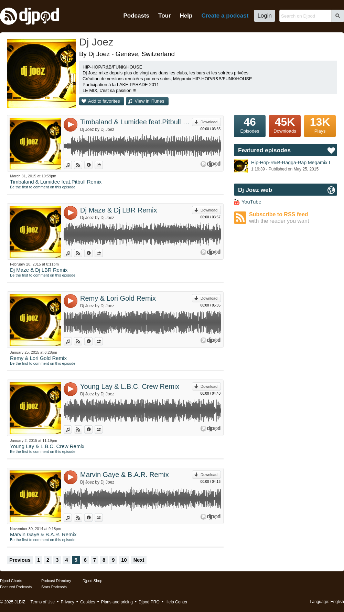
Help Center (176, 602)
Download (209, 122)
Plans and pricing (117, 602)
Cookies (87, 602)
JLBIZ (19, 602)
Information (92, 165)
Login (264, 15)
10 (124, 560)
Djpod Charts (11, 581)
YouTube (251, 202)
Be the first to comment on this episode (42, 187)
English (337, 601)
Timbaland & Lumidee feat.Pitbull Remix (136, 122)
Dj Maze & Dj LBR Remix (118, 210)
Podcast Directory (56, 581)
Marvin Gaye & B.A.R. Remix (124, 474)
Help (186, 15)
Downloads (285, 124)
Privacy (67, 602)
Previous (20, 560)
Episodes (250, 124)
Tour (164, 15)
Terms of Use (43, 602)
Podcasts (136, 15)
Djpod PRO (149, 602)
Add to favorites (104, 101)
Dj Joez (96, 42)
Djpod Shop (93, 581)
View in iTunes (149, 101)
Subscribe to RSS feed (293, 217)
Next (138, 560)
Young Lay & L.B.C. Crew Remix (129, 386)
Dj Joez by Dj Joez (97, 129)
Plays (320, 124)
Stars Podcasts (54, 587)
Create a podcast (224, 15)
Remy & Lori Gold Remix (118, 298)
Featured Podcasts (16, 587)
